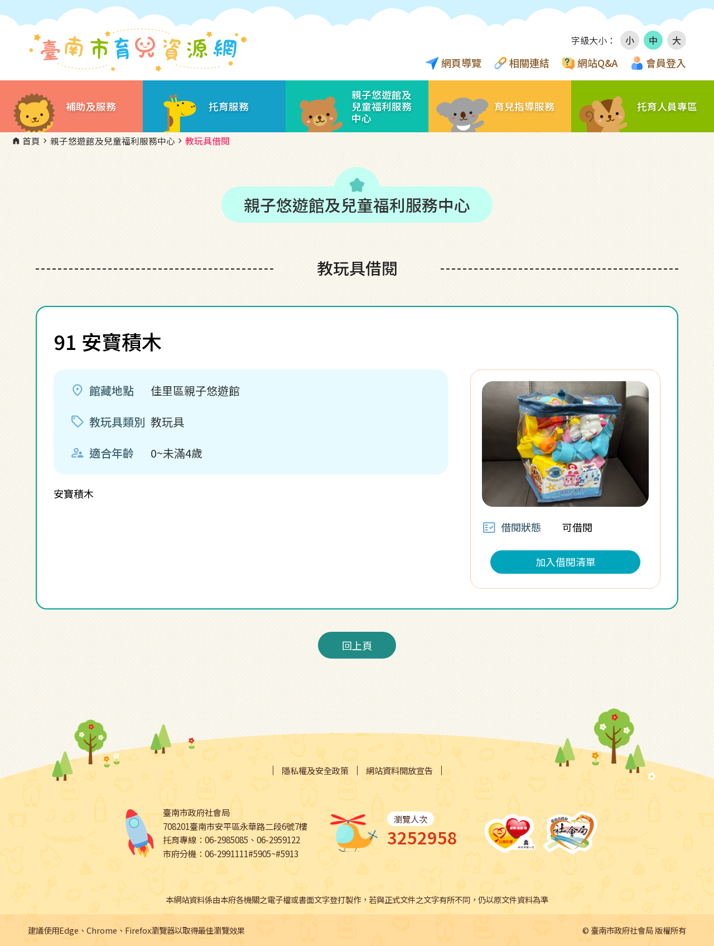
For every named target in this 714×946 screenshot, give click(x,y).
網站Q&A (597, 62)
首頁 (25, 141)
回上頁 (357, 645)
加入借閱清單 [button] (566, 561)
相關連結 (529, 62)
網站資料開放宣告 (399, 770)
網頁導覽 (461, 62)
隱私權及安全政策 (315, 770)
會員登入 (666, 62)
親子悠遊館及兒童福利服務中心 (107, 141)
